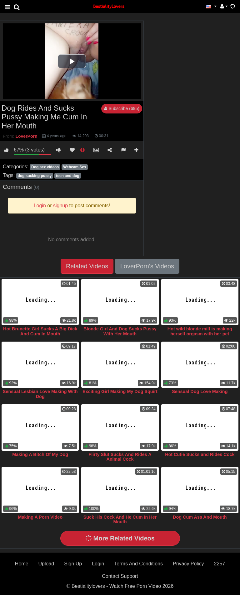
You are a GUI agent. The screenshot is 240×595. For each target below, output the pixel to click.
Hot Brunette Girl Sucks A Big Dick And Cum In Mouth (40, 331)
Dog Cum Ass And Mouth (200, 517)
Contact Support (120, 576)
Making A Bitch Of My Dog (40, 454)
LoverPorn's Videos (147, 266)
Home (21, 563)
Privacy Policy (188, 563)
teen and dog (67, 176)
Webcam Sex (74, 167)
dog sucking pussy (35, 176)
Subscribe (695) (121, 108)
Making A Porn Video (40, 517)
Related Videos (87, 266)
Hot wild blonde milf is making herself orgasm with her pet (200, 331)
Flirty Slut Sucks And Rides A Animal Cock (119, 457)
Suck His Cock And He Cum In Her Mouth (120, 520)
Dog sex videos (45, 167)
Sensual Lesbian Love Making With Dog (40, 394)
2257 (219, 563)
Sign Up (73, 563)
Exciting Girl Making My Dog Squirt (120, 391)
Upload (46, 563)
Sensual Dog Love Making (200, 391)
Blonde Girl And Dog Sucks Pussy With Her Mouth (120, 331)
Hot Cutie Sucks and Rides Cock (199, 454)
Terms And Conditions (138, 563)
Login (98, 563)
